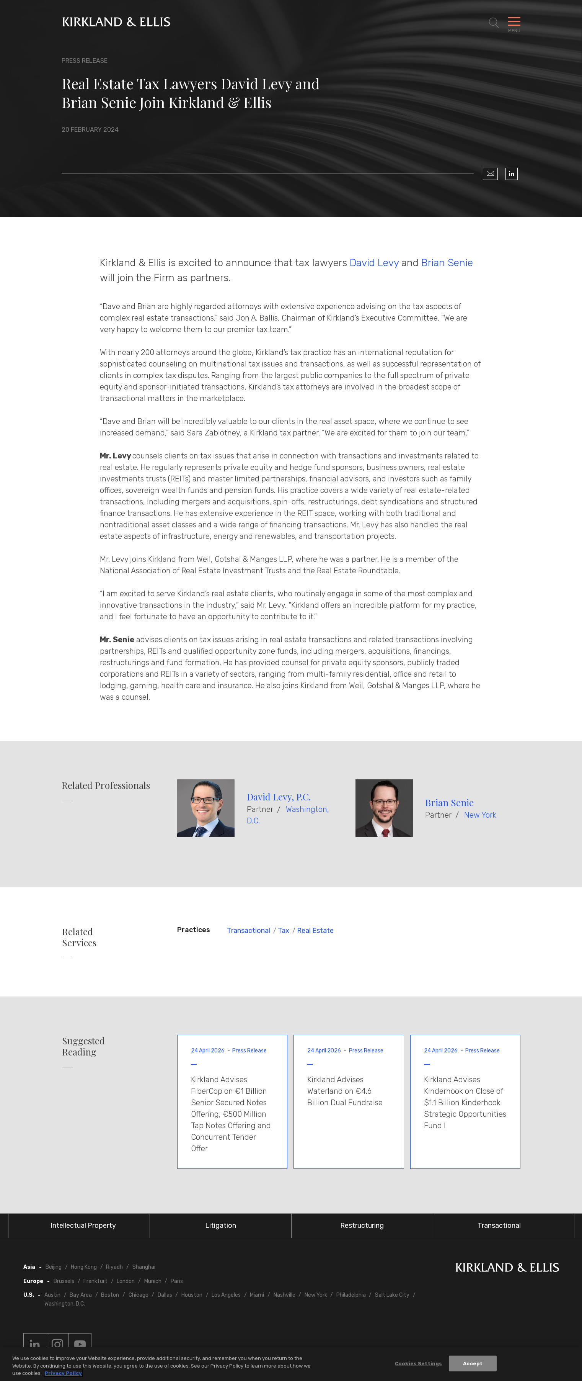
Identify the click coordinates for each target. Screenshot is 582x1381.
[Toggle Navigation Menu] (514, 23)
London (126, 1281)
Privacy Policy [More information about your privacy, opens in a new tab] (63, 1373)
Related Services (79, 937)
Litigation (220, 1225)
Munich (152, 1281)
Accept (473, 1363)
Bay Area (81, 1295)
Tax (283, 930)
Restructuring (362, 1225)
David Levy (374, 263)
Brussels (64, 1281)
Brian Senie (447, 263)
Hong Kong (84, 1267)
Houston (191, 1295)
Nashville (284, 1295)
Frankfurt (95, 1281)
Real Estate (315, 930)
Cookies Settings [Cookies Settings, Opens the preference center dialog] (418, 1363)
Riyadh (114, 1267)
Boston (110, 1295)
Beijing (54, 1267)
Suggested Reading (83, 1046)
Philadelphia (351, 1295)
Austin (52, 1295)
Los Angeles (226, 1295)
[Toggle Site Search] (494, 23)
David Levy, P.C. (279, 796)
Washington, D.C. (64, 1304)
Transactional (248, 930)
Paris (177, 1281)
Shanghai (143, 1267)
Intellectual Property (83, 1225)
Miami (257, 1295)
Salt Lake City (392, 1295)
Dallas (165, 1295)
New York (480, 815)
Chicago (138, 1295)
